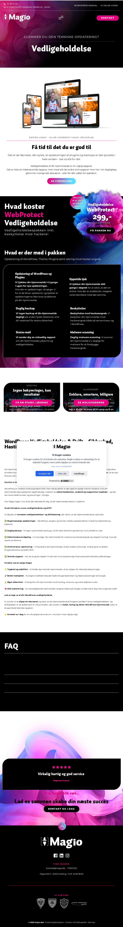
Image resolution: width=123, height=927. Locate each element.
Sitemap (91, 922)
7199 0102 (72, 868)
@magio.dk (59, 868)
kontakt (50, 868)
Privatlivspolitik (80, 922)
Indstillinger (79, 473)
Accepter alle (45, 473)
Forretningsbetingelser (54, 922)
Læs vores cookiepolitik (61, 466)
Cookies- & (69, 922)
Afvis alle (62, 473)
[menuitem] (11, 4)
